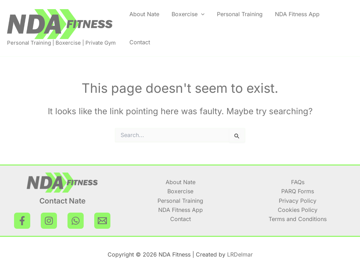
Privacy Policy (297, 200)
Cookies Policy (297, 209)
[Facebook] (22, 221)
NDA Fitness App (297, 14)
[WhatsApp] (76, 221)
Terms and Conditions (298, 218)
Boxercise (188, 14)
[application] (201, 14)
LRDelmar (240, 254)
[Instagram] (49, 221)
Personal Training (240, 14)
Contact (139, 42)
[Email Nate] (102, 221)
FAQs (297, 182)
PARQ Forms (297, 191)
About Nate (144, 14)
